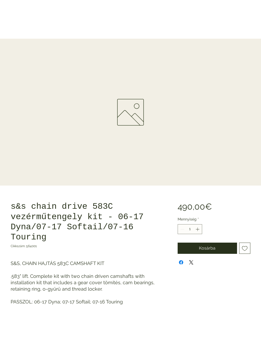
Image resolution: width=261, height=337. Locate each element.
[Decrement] (181, 229)
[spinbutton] (190, 229)
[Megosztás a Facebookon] (181, 262)
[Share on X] (191, 262)
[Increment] (198, 229)
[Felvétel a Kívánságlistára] (244, 248)
